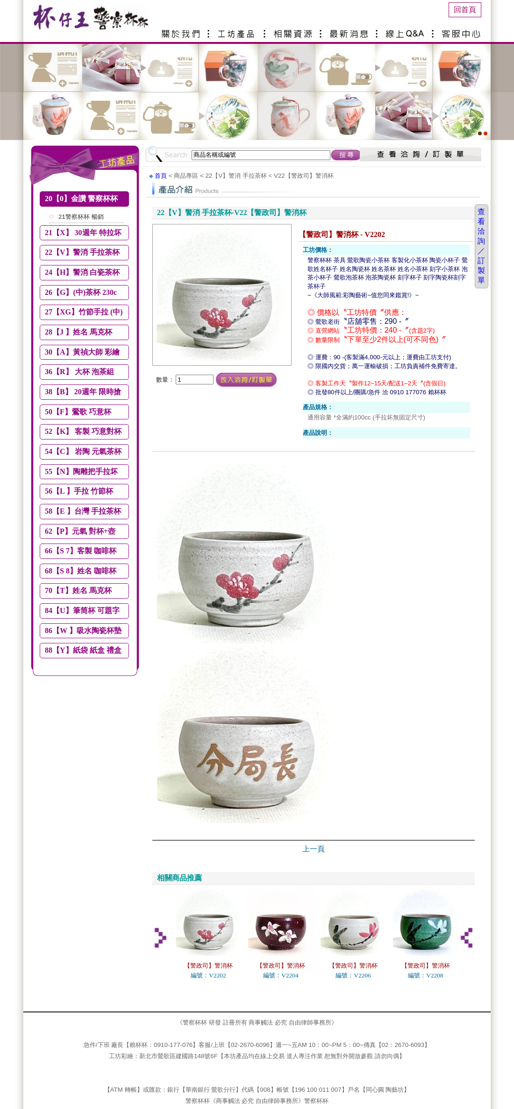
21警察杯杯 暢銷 (81, 216)
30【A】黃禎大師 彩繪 (82, 352)
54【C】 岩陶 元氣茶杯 (83, 451)
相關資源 (294, 30)
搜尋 (346, 155)
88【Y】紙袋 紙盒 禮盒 (83, 650)
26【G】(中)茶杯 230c (81, 292)
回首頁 (465, 10)
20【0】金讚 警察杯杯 (81, 198)
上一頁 (313, 849)
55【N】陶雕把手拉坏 (81, 471)
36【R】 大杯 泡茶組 (79, 372)
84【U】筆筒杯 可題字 (82, 610)
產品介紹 (238, 30)
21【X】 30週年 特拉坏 (83, 233)
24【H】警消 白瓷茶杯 (82, 272)
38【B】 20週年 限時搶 (83, 392)
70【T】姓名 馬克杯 (78, 590)
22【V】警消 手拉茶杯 (82, 252)
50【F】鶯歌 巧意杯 (78, 412)
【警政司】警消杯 (208, 965)
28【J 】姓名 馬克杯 (78, 332)
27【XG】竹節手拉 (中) (84, 312)
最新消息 (350, 30)
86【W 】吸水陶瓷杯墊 (83, 631)
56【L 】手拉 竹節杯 (79, 491)
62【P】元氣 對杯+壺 (80, 531)
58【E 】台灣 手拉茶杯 (83, 511)
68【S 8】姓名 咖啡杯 (80, 571)
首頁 (161, 175)
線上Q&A (406, 30)
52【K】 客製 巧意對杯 (83, 431)
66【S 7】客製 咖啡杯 (80, 551)
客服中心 (463, 30)
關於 (182, 30)
